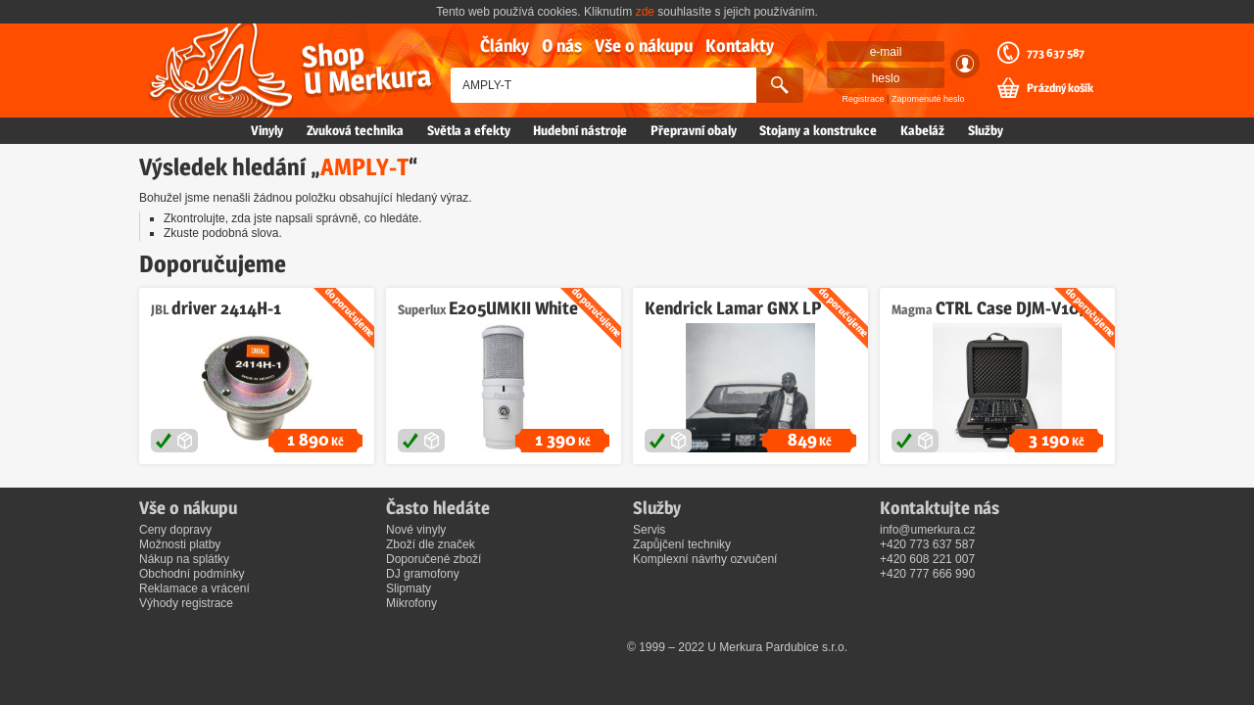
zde (645, 12)
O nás (562, 45)
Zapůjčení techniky (682, 544)
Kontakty (739, 45)
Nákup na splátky (184, 559)
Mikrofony (411, 603)
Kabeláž (922, 130)
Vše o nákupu (644, 45)
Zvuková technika (355, 130)
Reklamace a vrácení (194, 588)
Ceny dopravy (175, 530)
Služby (985, 130)
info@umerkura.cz (928, 530)
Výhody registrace (186, 603)
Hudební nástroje (580, 130)
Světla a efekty (468, 130)
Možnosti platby (179, 544)
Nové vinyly (416, 530)
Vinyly (267, 130)
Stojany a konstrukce (818, 130)
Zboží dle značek (430, 544)
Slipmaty (408, 588)
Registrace (864, 99)
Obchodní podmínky (191, 574)
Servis (649, 530)
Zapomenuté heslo (928, 99)
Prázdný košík (1060, 88)
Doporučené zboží (433, 559)
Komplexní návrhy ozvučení (705, 559)
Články (504, 45)
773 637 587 (1056, 53)
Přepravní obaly (694, 130)
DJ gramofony (422, 574)
